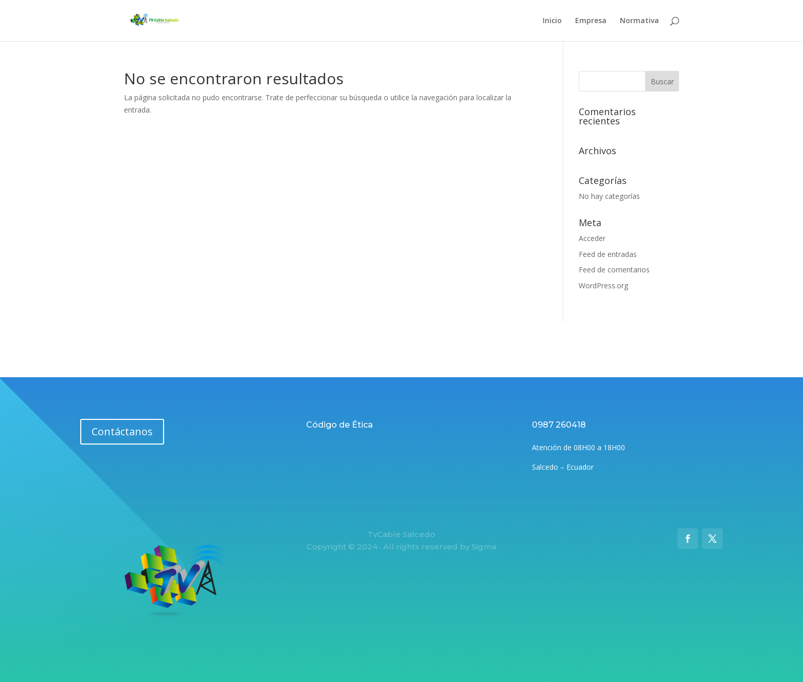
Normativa (639, 21)
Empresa (590, 21)
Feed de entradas (608, 254)
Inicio (552, 21)
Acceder (592, 238)
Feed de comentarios (614, 269)
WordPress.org (603, 285)
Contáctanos (122, 431)
